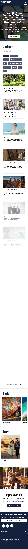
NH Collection (17, 9)
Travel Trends (5, 460)
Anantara (25, 422)
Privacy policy (5, 540)
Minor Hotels (6, 422)
